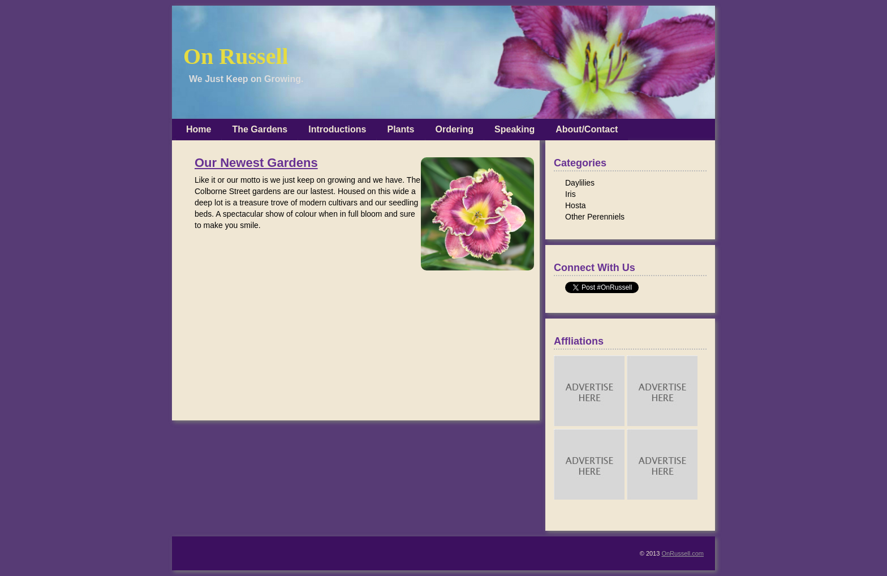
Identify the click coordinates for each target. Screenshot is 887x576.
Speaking (514, 129)
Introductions (337, 129)
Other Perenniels (595, 216)
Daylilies (580, 182)
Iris (570, 194)
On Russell (236, 56)
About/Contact (587, 129)
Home (198, 129)
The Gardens (259, 129)
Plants (400, 129)
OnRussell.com (682, 553)
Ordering (455, 129)
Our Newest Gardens (256, 163)
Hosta (575, 205)
